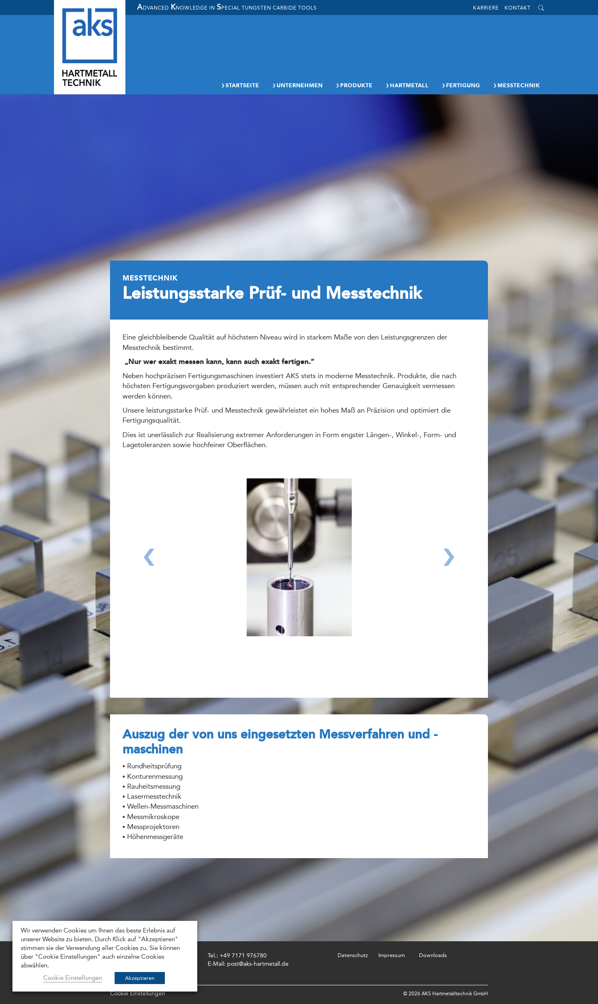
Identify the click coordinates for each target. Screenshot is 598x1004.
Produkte (354, 85)
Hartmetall (407, 85)
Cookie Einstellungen (137, 993)
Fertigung (460, 85)
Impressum (391, 955)
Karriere (486, 8)
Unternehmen (297, 85)
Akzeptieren (139, 978)
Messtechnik (516, 85)
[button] (149, 571)
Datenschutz (353, 955)
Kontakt (518, 8)
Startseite (240, 85)
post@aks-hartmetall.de (258, 963)
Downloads (433, 955)
